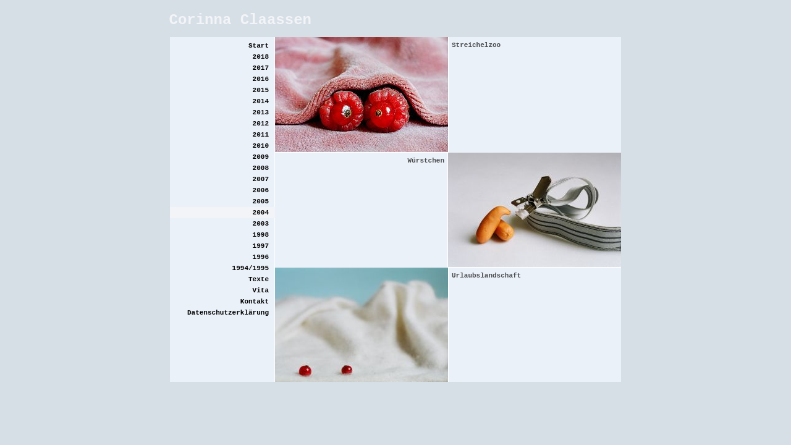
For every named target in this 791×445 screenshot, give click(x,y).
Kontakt (254, 301)
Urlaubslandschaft (486, 275)
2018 (261, 57)
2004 (261, 212)
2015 (261, 90)
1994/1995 (250, 268)
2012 (261, 123)
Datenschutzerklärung (228, 312)
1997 (261, 246)
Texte (258, 279)
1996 (261, 257)
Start (258, 45)
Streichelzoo (476, 45)
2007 (261, 179)
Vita (261, 290)
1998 (261, 235)
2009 (261, 157)
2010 (261, 146)
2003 (261, 223)
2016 (261, 79)
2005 (261, 201)
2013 (261, 112)
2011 (261, 134)
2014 (261, 101)
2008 (261, 168)
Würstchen (426, 160)
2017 (261, 68)
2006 (261, 190)
